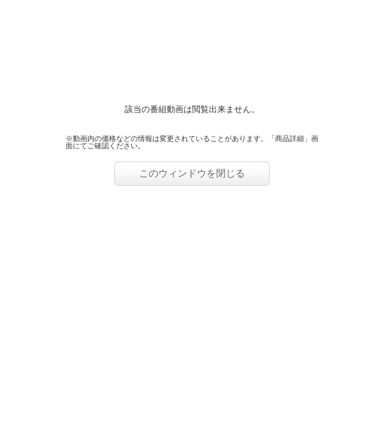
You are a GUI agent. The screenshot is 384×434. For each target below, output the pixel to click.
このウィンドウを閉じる (192, 173)
